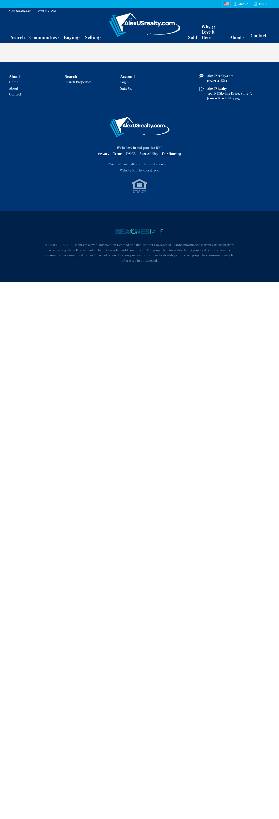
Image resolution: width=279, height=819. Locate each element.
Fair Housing (171, 154)
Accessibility (149, 154)
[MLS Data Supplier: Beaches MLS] (139, 231)
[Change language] (226, 3)
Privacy (103, 154)
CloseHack (150, 170)
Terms (117, 154)
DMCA (131, 154)
